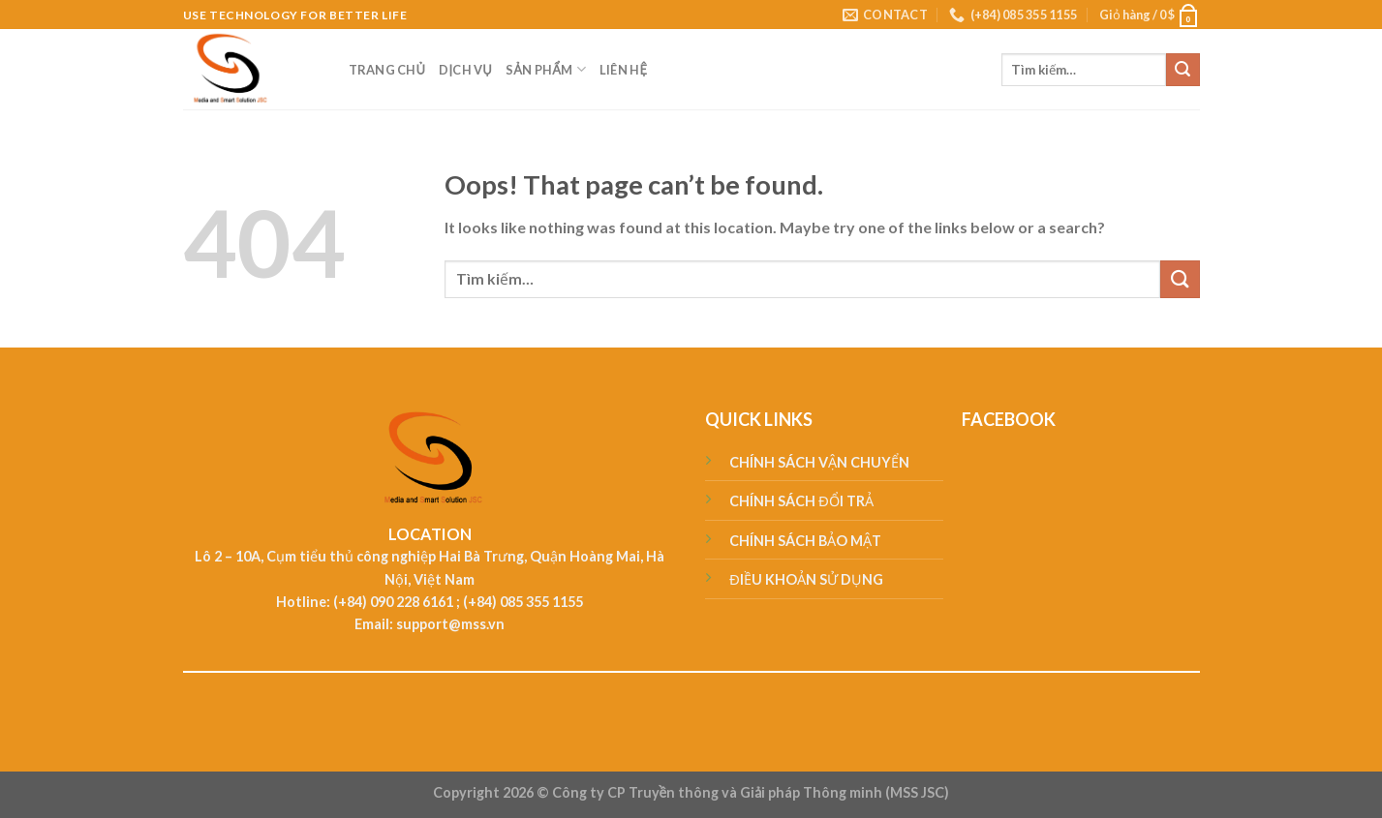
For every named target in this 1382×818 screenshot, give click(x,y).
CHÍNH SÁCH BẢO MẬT (805, 540)
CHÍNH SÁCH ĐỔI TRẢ (801, 501)
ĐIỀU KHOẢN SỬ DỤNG (805, 579)
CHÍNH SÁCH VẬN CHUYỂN (819, 462)
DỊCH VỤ (465, 69)
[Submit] (1182, 69)
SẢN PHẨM (546, 69)
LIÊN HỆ (623, 69)
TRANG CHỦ (387, 69)
